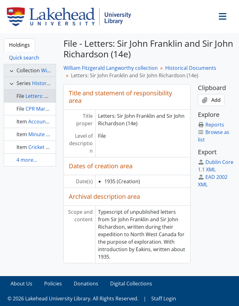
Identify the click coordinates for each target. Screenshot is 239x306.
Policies (53, 283)
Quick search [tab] (24, 57)
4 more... (26, 159)
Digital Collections (131, 283)
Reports (211, 124)
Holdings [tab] (19, 44)
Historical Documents (190, 68)
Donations (86, 283)
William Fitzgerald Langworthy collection (110, 68)
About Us (21, 283)
